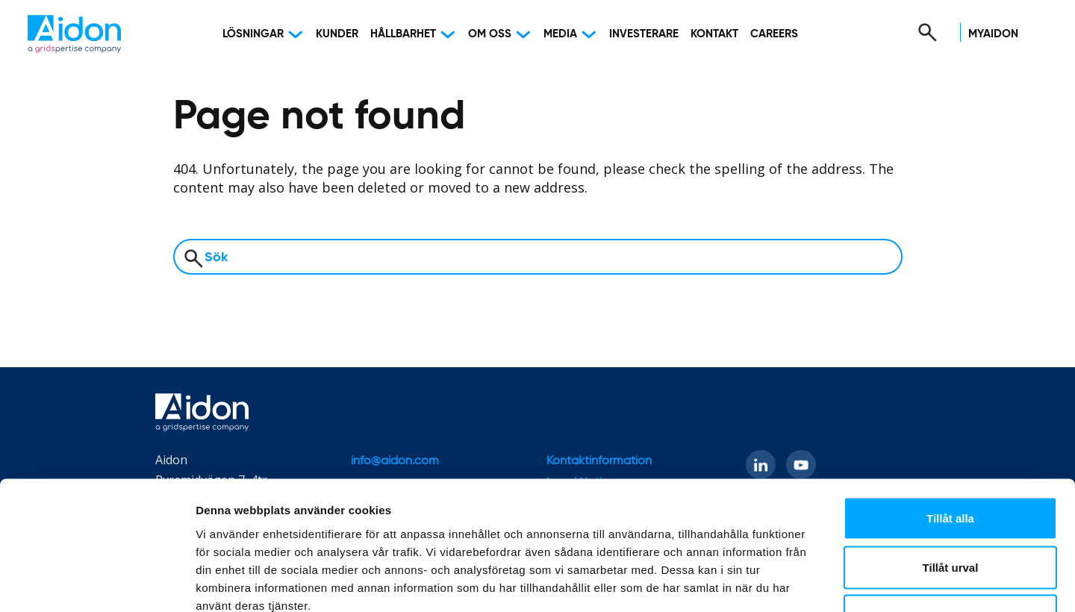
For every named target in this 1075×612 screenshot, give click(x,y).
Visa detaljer (811, 582)
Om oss (489, 34)
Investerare (644, 34)
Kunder (337, 34)
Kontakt (714, 34)
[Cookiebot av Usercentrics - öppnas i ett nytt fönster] (96, 583)
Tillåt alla (950, 416)
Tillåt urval (951, 465)
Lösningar (253, 34)
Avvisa (950, 514)
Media (560, 34)
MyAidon (993, 34)
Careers (774, 34)
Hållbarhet (403, 34)
